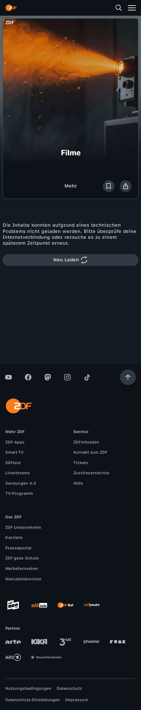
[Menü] (132, 8)
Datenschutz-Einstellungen (32, 700)
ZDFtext (13, 462)
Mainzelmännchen (23, 579)
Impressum (76, 700)
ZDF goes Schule (22, 558)
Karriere (13, 537)
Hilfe (78, 483)
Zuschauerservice (91, 473)
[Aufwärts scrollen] (128, 377)
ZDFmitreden (86, 442)
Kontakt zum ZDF (90, 452)
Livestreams (17, 473)
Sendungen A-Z (20, 483)
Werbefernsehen (21, 568)
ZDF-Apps (15, 442)
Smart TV (14, 452)
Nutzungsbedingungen (28, 688)
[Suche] (119, 8)
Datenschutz (69, 688)
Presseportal (18, 548)
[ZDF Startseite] (11, 8)
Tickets (80, 462)
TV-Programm (19, 493)
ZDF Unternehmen (23, 527)
